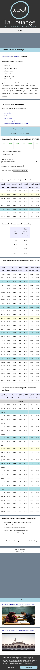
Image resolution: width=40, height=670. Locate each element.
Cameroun (16, 56)
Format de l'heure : (6, 170)
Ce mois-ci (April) (9, 121)
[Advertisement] (20, 40)
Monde (4, 56)
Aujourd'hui (7, 113)
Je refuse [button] (11, 667)
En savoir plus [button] (27, 663)
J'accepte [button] (29, 667)
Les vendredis (8, 118)
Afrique (9, 56)
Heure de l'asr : (5, 166)
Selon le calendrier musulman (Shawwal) (16, 123)
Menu (20, 31)
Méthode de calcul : (7, 159)
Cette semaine (8, 116)
